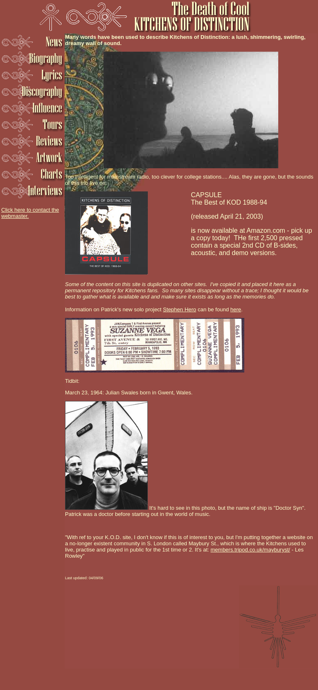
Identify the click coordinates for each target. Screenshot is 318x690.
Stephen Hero (179, 309)
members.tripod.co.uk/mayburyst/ (250, 550)
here (235, 309)
